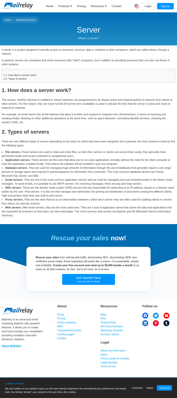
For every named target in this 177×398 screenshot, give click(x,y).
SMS (60, 326)
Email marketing (66, 322)
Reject (150, 388)
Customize (137, 388)
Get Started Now (88, 279)
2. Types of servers (15, 78)
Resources (97, 6)
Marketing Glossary (26, 19)
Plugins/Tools (108, 322)
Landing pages (66, 334)
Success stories (109, 334)
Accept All (164, 388)
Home (49, 6)
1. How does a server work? (20, 75)
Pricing (81, 6)
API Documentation (111, 326)
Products (63, 6)
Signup (165, 6)
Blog (103, 314)
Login (148, 6)
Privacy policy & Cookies (114, 358)
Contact (116, 6)
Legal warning (108, 362)
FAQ (103, 318)
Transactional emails (69, 330)
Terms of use (108, 366)
